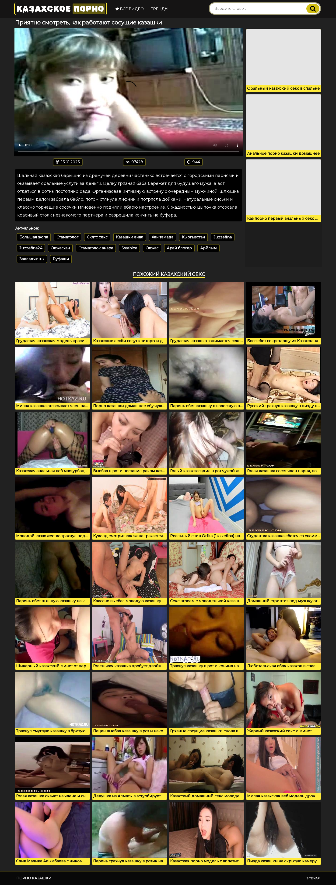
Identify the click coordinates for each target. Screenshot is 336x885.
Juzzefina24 (30, 248)
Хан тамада (162, 237)
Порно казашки (33, 878)
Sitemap (313, 878)
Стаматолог (67, 237)
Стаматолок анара (95, 248)
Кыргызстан (193, 237)
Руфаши (61, 259)
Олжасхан (60, 248)
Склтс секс (97, 237)
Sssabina (129, 248)
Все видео (130, 9)
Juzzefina (223, 237)
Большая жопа (33, 237)
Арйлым (208, 248)
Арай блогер (179, 248)
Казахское (60, 8)
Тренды (159, 9)
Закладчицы (31, 259)
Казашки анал (129, 237)
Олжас (152, 248)
